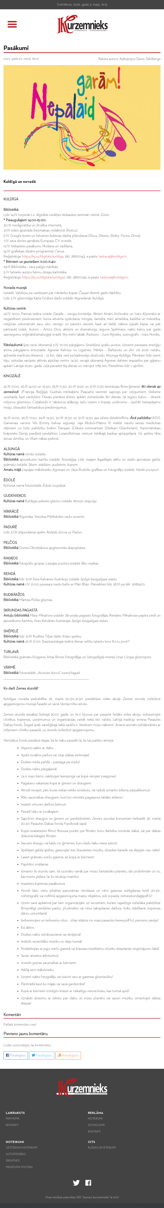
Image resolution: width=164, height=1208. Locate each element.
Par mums (12, 1118)
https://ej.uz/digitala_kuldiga (42, 256)
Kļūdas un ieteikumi (102, 1147)
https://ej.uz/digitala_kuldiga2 (43, 277)
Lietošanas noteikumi (21, 1147)
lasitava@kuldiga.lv (112, 256)
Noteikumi (95, 1118)
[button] (12, 24)
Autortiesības (16, 1154)
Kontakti (12, 1125)
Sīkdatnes (12, 1160)
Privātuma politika (19, 1167)
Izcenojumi (96, 1125)
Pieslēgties (16, 1055)
